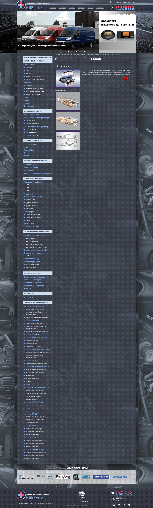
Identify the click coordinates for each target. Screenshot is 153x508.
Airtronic (28, 70)
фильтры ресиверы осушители (36, 405)
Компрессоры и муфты (33, 396)
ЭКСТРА (72, 8)
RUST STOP (28, 297)
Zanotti (26, 156)
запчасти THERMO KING (34, 449)
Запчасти (29, 67)
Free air (28, 220)
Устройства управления (33, 76)
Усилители (28, 194)
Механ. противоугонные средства (38, 173)
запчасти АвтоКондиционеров (36, 366)
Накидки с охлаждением (34, 286)
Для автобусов (30, 120)
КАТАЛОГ (62, 8)
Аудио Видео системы (33, 178)
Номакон (27, 103)
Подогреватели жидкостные (35, 91)
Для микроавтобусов (32, 123)
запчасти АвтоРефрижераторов (37, 387)
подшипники (30, 375)
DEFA (26, 97)
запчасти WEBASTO (32, 320)
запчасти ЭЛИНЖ (31, 414)
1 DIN (27, 185)
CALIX (26, 100)
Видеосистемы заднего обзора (36, 250)
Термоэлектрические (32, 264)
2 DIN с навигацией (32, 191)
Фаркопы (27, 288)
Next (133, 32)
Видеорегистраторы (32, 253)
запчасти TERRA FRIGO (33, 402)
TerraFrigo (28, 147)
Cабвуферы (29, 212)
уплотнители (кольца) (33, 378)
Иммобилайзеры (31, 167)
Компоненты (30, 208)
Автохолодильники (32, 262)
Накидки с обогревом (33, 283)
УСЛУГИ (53, 8)
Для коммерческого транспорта (37, 127)
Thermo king (29, 150)
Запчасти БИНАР (31, 343)
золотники (29, 381)
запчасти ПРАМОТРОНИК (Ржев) (37, 349)
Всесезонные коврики (33, 280)
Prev (20, 32)
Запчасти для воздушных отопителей (38, 352)
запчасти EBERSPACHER (34, 306)
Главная (57, 54)
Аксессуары (29, 223)
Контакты (100, 8)
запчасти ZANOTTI (31, 426)
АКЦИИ (90, 8)
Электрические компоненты (35, 277)
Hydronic (28, 73)
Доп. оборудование (32, 273)
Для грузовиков (31, 129)
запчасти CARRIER (31, 438)
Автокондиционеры (32, 111)
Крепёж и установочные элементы (37, 317)
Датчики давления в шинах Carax (37, 235)
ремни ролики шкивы (33, 411)
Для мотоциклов (31, 238)
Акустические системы (33, 197)
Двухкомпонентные (32, 203)
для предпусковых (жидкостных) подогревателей (36, 313)
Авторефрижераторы (33, 140)
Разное (28, 384)
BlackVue (29, 256)
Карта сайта (83, 501)
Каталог (82, 494)
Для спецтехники (31, 132)
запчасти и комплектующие (36, 302)
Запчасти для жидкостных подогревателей (34, 356)
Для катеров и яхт (31, 106)
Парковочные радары (33, 259)
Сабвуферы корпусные (33, 217)
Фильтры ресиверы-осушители (36, 369)
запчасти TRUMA (31, 361)
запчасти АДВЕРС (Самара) (35, 337)
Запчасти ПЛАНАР (32, 340)
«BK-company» (82, 505)
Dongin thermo (30, 144)
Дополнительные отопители (35, 79)
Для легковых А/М (31, 115)
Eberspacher (29, 65)
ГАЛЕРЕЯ (81, 8)
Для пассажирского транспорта (37, 118)
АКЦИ (80, 499)
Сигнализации (30, 165)
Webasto (27, 83)
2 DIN (27, 188)
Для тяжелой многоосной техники (37, 247)
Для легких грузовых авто (34, 244)
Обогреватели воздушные (34, 88)
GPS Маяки (28, 170)
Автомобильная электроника (36, 231)
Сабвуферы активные (33, 214)
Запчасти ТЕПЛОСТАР (33, 346)
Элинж (26, 153)
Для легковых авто (32, 241)
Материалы (29, 293)
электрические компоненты (35, 372)
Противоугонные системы (35, 161)
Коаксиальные (30, 200)
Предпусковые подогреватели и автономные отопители (37, 59)
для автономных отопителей (35, 309)
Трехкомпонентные (32, 206)
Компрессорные (31, 267)
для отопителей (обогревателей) (36, 363)
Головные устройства (33, 182)
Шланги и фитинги (32, 399)
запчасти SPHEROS (32, 335)
